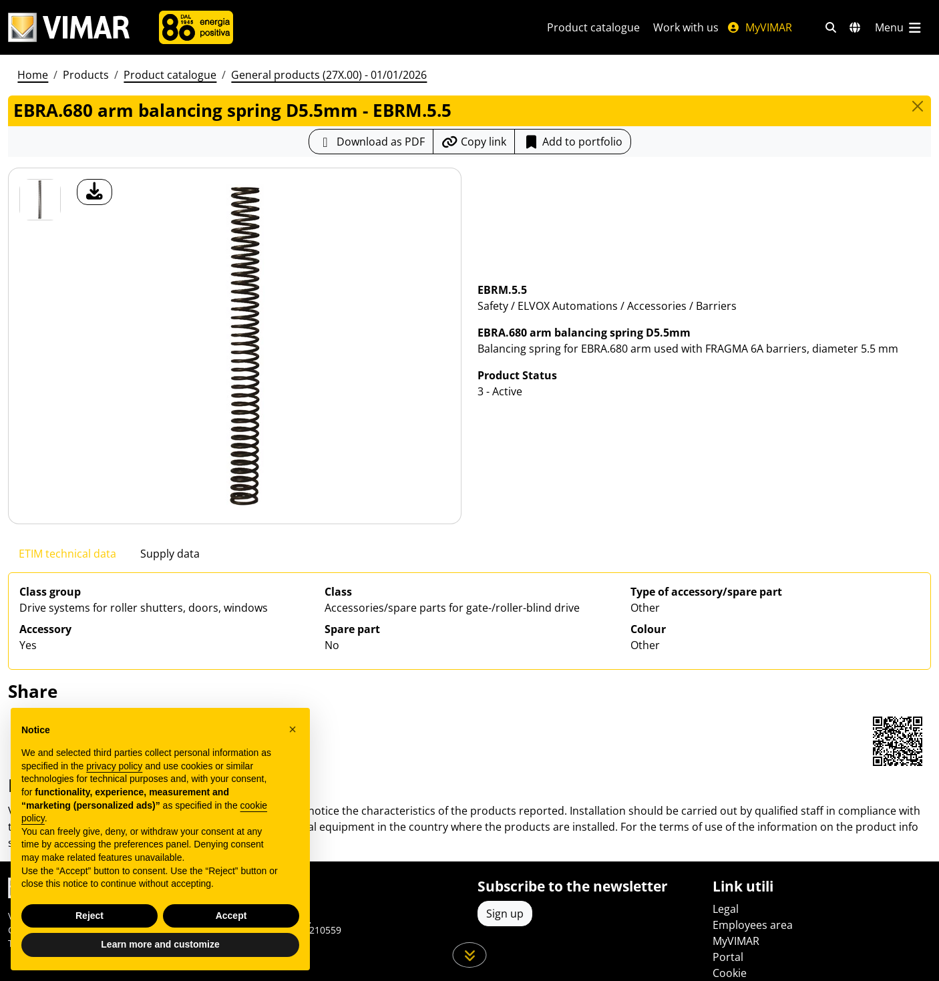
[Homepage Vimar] (69, 27)
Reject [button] (89, 915)
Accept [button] (231, 915)
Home (32, 74)
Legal (726, 909)
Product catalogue (593, 27)
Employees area (753, 925)
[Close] (918, 106)
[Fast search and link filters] (830, 27)
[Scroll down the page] (470, 955)
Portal (728, 957)
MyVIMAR (759, 27)
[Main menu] (899, 27)
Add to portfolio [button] (572, 141)
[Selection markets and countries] (855, 27)
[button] (292, 729)
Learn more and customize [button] (160, 944)
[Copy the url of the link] (474, 141)
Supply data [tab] (170, 553)
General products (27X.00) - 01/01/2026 (329, 74)
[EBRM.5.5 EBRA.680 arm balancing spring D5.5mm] (40, 199)
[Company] (196, 27)
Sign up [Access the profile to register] (505, 913)
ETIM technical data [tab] (67, 553)
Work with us (686, 27)
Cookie (730, 973)
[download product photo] (94, 192)
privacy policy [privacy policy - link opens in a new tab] (114, 766)
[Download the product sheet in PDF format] (371, 141)
